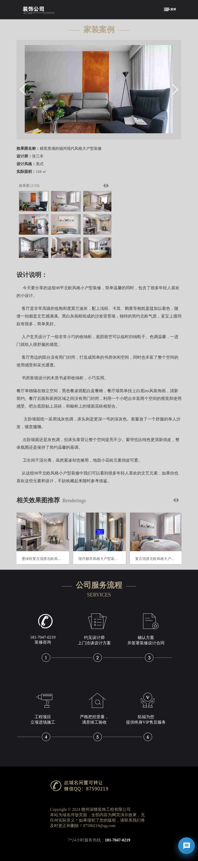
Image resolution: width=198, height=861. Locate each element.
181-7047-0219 (117, 840)
